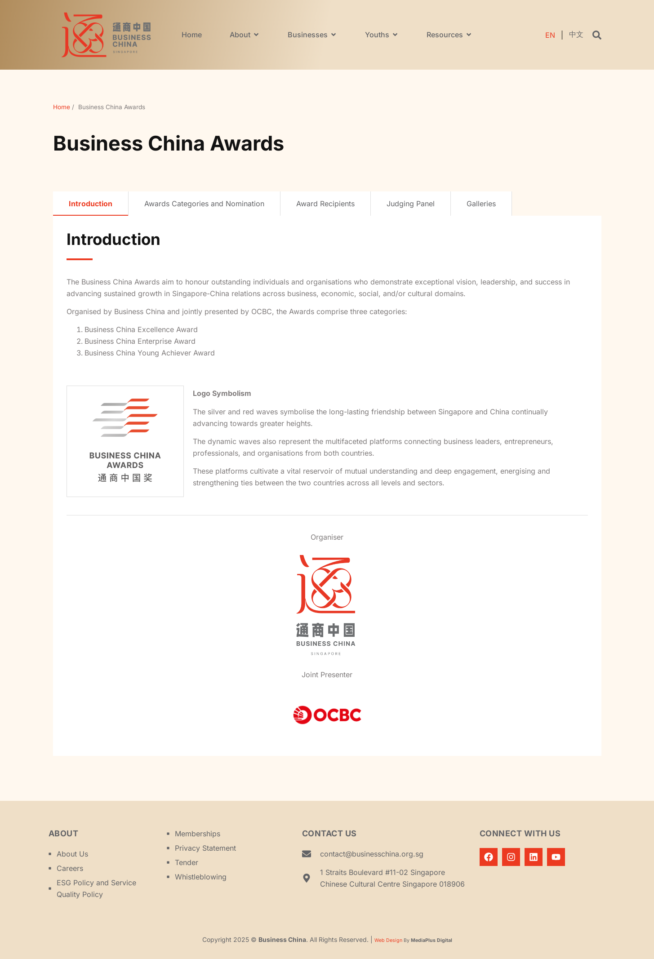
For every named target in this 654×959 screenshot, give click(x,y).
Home (61, 107)
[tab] (91, 203)
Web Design (388, 940)
